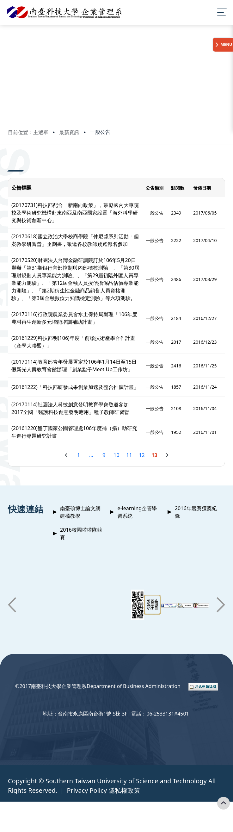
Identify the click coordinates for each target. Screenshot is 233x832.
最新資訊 (69, 132)
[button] (12, 604)
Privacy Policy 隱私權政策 (103, 790)
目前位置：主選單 (28, 132)
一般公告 (100, 131)
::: (9, 163)
